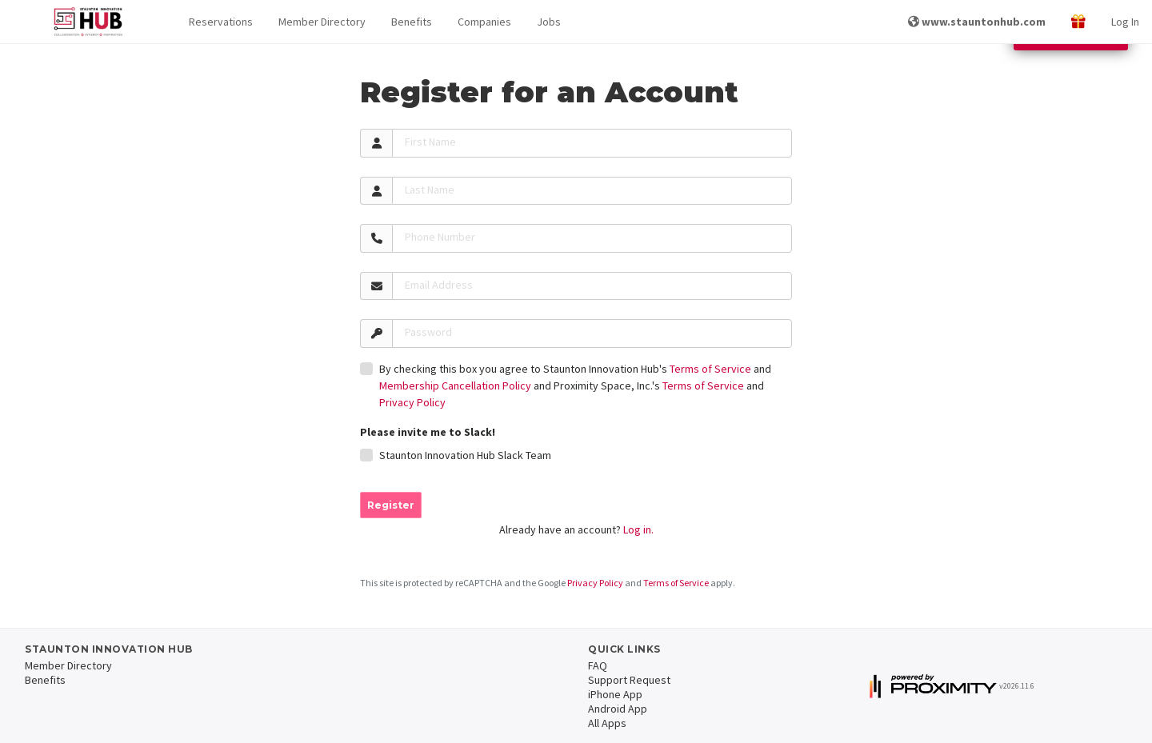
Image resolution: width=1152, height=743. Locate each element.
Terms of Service (710, 369)
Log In (1125, 21)
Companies (484, 21)
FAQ (597, 665)
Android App (617, 708)
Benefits (411, 21)
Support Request (629, 680)
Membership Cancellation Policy (455, 385)
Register (390, 505)
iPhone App (615, 694)
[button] (221, 22)
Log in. (638, 529)
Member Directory (322, 21)
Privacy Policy (412, 402)
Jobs (549, 21)
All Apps (607, 723)
